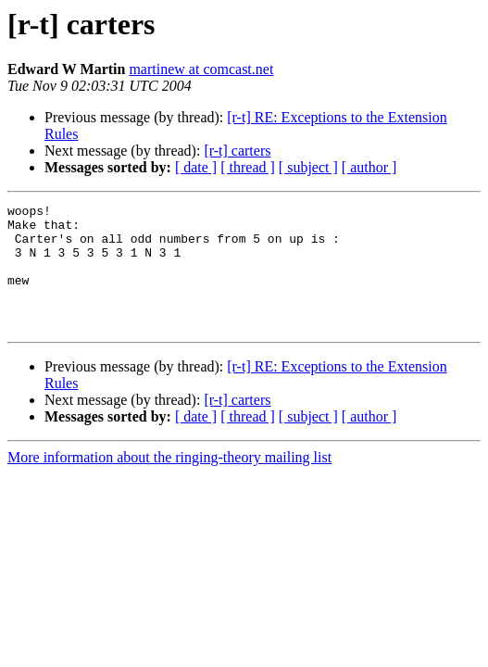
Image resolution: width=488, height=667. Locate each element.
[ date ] (196, 167)
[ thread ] (247, 167)
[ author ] (369, 167)
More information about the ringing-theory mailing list (169, 482)
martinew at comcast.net (201, 69)
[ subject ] (308, 167)
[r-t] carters (237, 150)
